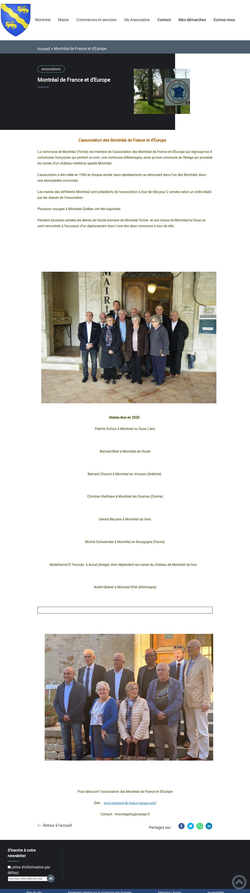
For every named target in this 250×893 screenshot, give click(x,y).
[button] (239, 882)
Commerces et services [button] (96, 19)
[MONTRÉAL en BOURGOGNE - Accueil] (16, 20)
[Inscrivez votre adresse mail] (29, 878)
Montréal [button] (42, 19)
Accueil (43, 48)
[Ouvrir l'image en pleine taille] (164, 92)
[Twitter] (190, 826)
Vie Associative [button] (137, 19)
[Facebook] (181, 826)
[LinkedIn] (209, 826)
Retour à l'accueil (57, 825)
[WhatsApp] (199, 826)
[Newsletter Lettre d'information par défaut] (9, 867)
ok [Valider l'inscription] (51, 878)
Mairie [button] (63, 19)
